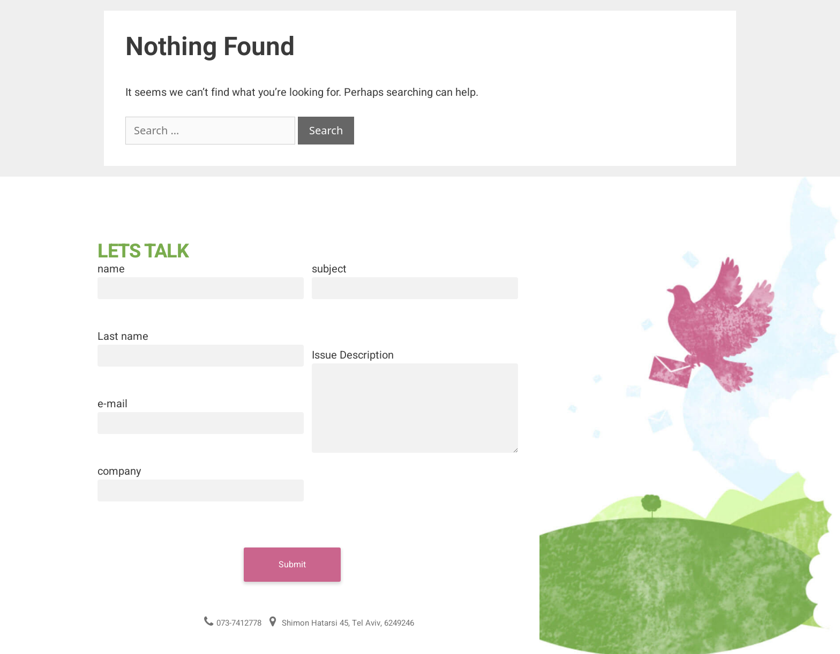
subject (329, 269)
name (111, 269)
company (119, 471)
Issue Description (353, 355)
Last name (123, 336)
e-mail (113, 404)
